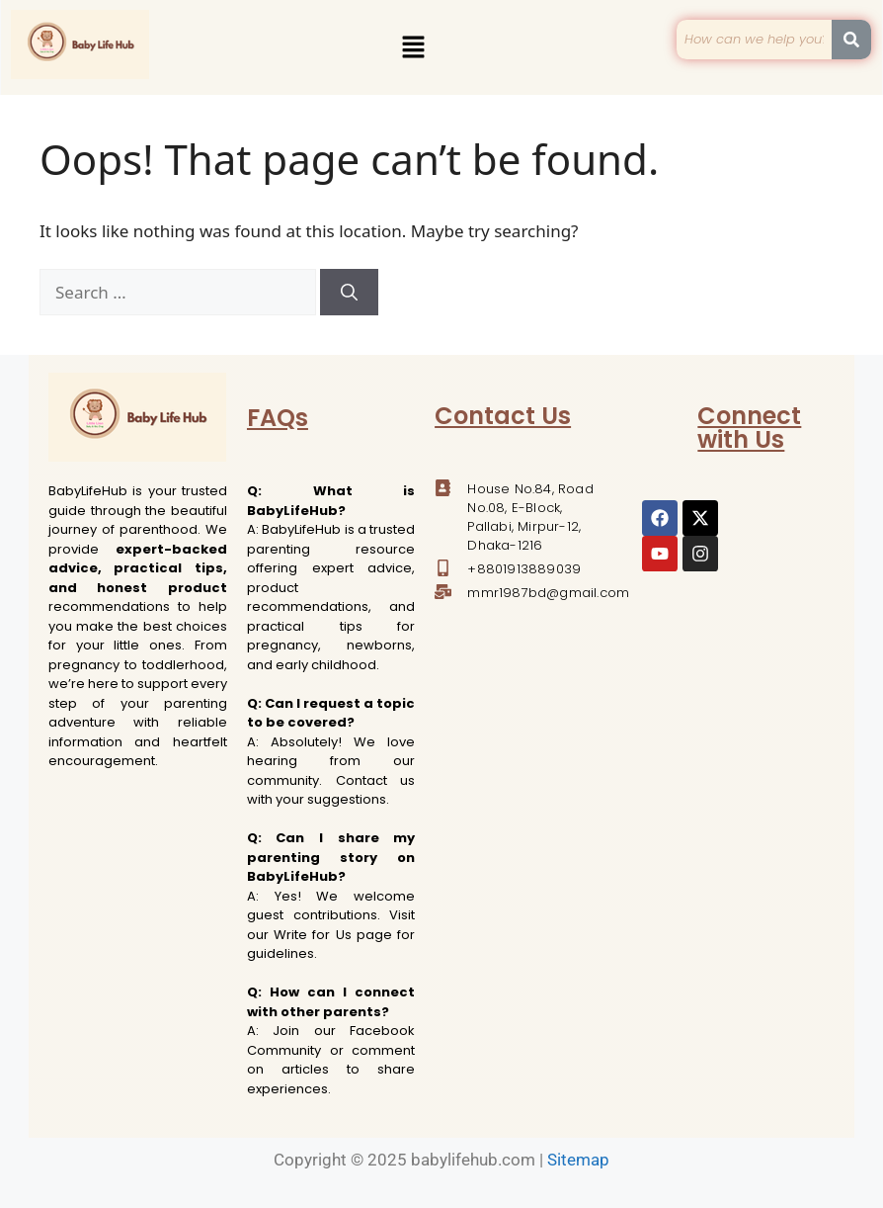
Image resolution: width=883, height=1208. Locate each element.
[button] (413, 47)
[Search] (349, 292)
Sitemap (578, 1159)
